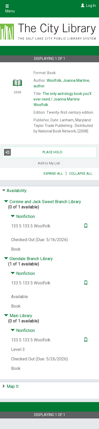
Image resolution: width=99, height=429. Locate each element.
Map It (12, 386)
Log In (91, 5)
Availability (17, 190)
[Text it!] (85, 225)
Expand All (53, 173)
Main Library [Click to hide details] (18, 315)
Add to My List (49, 163)
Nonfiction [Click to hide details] (23, 216)
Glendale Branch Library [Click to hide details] (28, 258)
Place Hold (33, 152)
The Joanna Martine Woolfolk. (62, 99)
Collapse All (80, 173)
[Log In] (81, 5)
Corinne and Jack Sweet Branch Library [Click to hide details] (42, 201)
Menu (10, 8)
